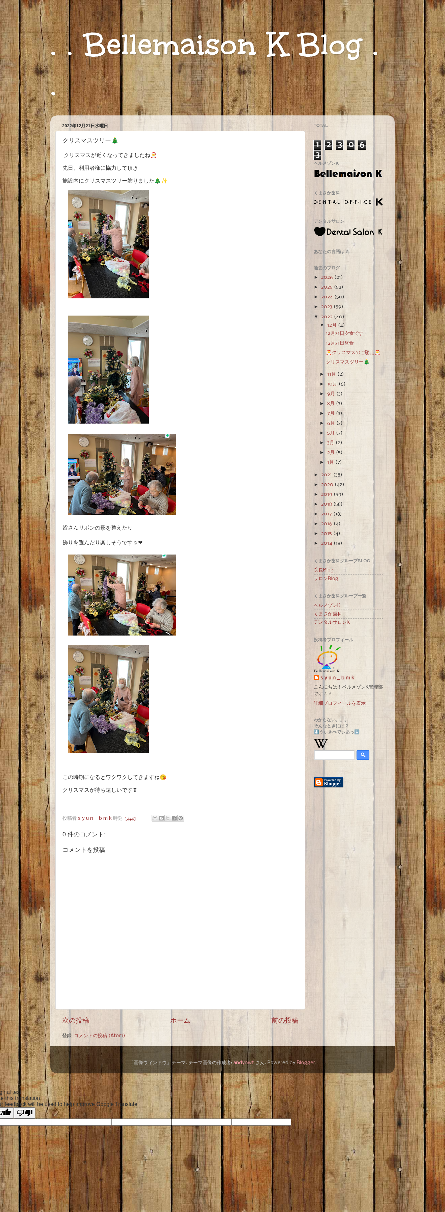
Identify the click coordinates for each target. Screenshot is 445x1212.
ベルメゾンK (327, 605)
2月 (331, 452)
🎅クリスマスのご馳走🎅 (353, 352)
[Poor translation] (24, 1113)
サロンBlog (326, 579)
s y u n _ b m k (337, 678)
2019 (327, 494)
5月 (331, 433)
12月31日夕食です (344, 333)
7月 (331, 413)
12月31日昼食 (340, 343)
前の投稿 (284, 1021)
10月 (333, 384)
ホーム (180, 1021)
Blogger (306, 1063)
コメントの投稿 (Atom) (99, 1036)
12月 (332, 325)
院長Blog (324, 570)
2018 (327, 504)
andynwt (243, 1063)
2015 (327, 533)
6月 (331, 423)
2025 (327, 287)
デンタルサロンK (332, 622)
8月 (331, 403)
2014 (327, 543)
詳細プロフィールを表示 (340, 703)
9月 (331, 394)
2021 (327, 475)
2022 (327, 317)
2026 (327, 277)
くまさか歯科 (328, 614)
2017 (327, 514)
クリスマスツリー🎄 (348, 362)
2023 (327, 306)
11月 (332, 374)
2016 (327, 524)
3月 (331, 443)
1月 (331, 462)
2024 (327, 297)
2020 (328, 484)
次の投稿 (75, 1021)
